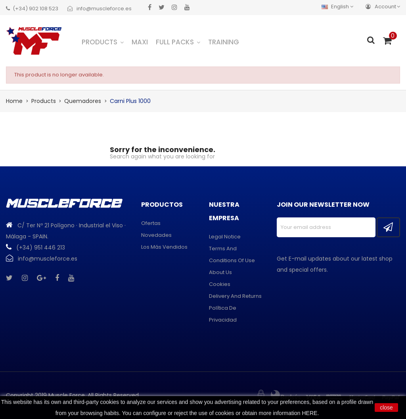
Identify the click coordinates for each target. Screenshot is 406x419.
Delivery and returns (235, 296)
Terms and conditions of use (232, 254)
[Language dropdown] (339, 6)
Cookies (219, 284)
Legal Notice (225, 236)
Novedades (156, 235)
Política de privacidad (223, 314)
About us (220, 272)
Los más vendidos (164, 247)
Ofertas (151, 223)
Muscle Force (66, 395)
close (386, 407)
